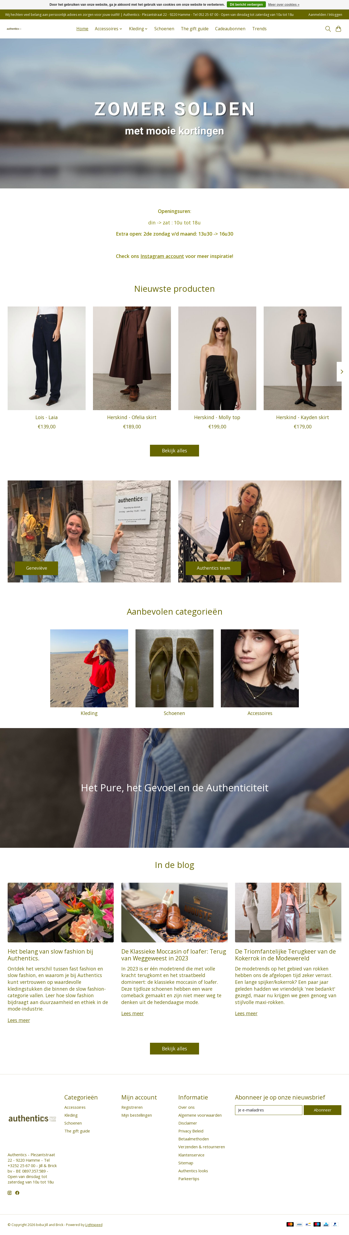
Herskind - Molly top (217, 417)
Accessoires (260, 713)
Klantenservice (191, 1155)
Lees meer (19, 1020)
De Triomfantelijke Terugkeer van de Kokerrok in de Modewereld (285, 954)
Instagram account (162, 256)
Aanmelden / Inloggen (325, 14)
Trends (259, 29)
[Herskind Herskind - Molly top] (217, 358)
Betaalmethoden (193, 1138)
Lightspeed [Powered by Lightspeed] (94, 1224)
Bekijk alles (174, 450)
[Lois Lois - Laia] (47, 358)
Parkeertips (188, 1178)
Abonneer (323, 1110)
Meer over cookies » (283, 5)
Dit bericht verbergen (246, 5)
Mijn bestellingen (136, 1115)
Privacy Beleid (190, 1131)
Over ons (186, 1107)
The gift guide (195, 29)
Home (82, 29)
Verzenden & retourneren (201, 1146)
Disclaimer (187, 1123)
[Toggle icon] (328, 29)
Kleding (89, 713)
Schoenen (164, 29)
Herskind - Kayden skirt (302, 417)
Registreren (132, 1107)
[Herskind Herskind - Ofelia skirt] (132, 358)
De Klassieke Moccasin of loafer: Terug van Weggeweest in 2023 (173, 954)
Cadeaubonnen (230, 29)
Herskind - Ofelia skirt (132, 417)
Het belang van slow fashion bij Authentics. (50, 954)
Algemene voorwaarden (200, 1115)
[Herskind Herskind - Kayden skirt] (303, 358)
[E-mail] (268, 1110)
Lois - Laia (46, 417)
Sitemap (185, 1162)
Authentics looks (193, 1170)
